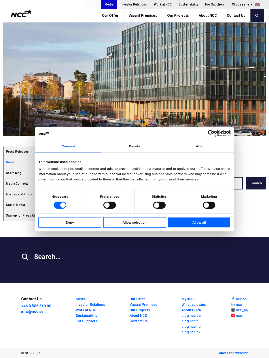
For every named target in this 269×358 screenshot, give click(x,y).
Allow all (199, 222)
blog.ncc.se (191, 315)
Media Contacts (17, 183)
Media (109, 4)
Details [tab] (134, 146)
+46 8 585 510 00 (36, 306)
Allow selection (134, 222)
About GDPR (191, 310)
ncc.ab (239, 298)
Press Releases (17, 151)
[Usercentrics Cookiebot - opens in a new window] (211, 133)
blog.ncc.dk (191, 332)
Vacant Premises (143, 15)
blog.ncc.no (191, 327)
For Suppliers (215, 4)
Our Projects (178, 15)
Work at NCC (163, 4)
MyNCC (188, 299)
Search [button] (256, 183)
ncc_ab (239, 309)
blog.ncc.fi (190, 321)
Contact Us (236, 15)
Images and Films (19, 194)
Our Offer (110, 15)
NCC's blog (14, 173)
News (10, 162)
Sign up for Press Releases (25, 215)
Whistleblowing (194, 304)
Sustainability (188, 4)
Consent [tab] (68, 146)
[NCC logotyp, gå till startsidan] (21, 13)
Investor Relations (134, 4)
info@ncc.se (32, 311)
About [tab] (201, 146)
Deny (70, 222)
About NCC (208, 15)
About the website (233, 353)
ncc (236, 304)
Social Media (15, 205)
